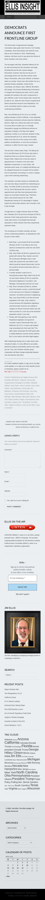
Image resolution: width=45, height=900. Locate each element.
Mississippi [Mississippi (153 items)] (17, 763)
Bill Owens (15, 380)
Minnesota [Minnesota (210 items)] (9, 763)
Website (7, 491)
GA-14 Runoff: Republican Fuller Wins (18, 713)
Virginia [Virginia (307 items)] (13, 788)
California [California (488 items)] (12, 742)
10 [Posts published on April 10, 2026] (27, 865)
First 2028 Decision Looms (14, 709)
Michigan (8, 397)
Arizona (31, 377)
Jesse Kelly (26, 388)
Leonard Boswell (19, 394)
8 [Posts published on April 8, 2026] (17, 865)
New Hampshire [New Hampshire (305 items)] (16, 767)
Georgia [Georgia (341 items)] (34, 749)
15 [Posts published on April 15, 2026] (17, 868)
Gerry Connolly (25, 385)
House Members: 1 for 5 (13, 725)
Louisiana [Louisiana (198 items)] (8, 760)
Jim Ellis (32, 405)
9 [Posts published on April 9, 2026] (22, 865)
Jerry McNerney (15, 388)
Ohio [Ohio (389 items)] (8, 775)
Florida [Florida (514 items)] (26, 746)
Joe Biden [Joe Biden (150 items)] (25, 756)
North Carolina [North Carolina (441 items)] (26, 772)
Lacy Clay (33, 391)
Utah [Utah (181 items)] (6, 789)
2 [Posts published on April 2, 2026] (22, 862)
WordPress (31, 893)
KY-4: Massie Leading (12, 701)
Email (7, 481)
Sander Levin (16, 402)
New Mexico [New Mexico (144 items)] (32, 769)
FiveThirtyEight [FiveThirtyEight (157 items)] (16, 747)
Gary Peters (15, 385)
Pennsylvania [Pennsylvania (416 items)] (20, 775)
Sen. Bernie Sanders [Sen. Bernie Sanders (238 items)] (28, 782)
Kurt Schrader (24, 391)
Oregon (21, 399)
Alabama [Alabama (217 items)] (8, 739)
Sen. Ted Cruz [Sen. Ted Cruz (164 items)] (9, 786)
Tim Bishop (26, 402)
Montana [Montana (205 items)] (8, 766)
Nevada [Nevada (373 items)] (17, 765)
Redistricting (15, 377)
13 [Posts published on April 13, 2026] (8, 868)
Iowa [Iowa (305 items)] (7, 756)
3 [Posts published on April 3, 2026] (27, 862)
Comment (8, 450)
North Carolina (13, 399)
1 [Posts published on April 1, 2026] (17, 862)
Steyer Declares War (12, 689)
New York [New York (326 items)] (10, 772)
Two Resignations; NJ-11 (13, 693)
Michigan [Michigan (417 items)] (33, 759)
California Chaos (10, 697)
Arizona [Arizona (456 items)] (23, 739)
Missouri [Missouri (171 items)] (24, 763)
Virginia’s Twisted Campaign (14, 717)
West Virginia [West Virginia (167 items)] (22, 789)
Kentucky (15, 391)
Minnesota (25, 397)
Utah (6, 405)
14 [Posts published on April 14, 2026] (13, 868)
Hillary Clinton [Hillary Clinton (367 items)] (14, 752)
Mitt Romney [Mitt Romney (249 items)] (33, 762)
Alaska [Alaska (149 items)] (15, 739)
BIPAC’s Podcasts (22, 538)
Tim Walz (34, 402)
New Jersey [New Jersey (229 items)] (23, 769)
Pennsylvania (30, 399)
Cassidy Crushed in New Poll (15, 721)
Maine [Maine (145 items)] (14, 760)
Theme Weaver (30, 896)
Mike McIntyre (16, 397)
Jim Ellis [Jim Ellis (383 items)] (15, 756)
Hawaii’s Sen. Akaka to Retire (16, 421)
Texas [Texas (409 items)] (34, 785)
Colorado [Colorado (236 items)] (23, 743)
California (23, 380)
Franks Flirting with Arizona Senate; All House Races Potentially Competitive (23, 426)
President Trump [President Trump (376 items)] (23, 778)
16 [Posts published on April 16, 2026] (22, 868)
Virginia (11, 405)
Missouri (33, 397)
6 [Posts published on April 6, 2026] (8, 865)
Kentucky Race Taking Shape (15, 705)
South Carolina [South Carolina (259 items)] (22, 785)
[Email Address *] (22, 578)
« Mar (8, 876)
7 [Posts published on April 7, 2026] (12, 865)
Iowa (32, 385)
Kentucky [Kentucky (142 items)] (31, 756)
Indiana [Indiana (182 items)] (32, 753)
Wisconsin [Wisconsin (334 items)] (33, 788)
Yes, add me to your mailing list (17, 500)
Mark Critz (29, 394)
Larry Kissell (9, 394)
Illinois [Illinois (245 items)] (26, 753)
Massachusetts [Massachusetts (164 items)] (22, 760)
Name (7, 472)
